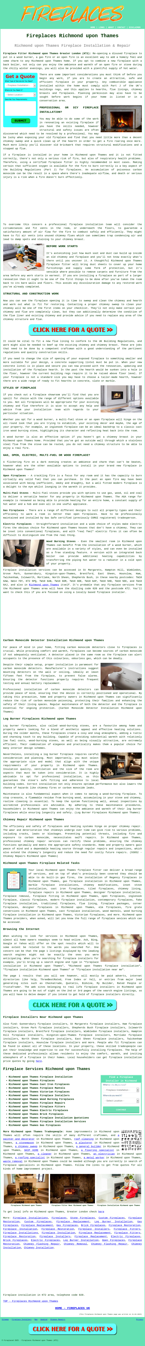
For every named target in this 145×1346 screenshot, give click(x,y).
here (39, 1061)
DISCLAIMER (134, 27)
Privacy (139, 1320)
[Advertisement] (72, 201)
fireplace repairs (41, 892)
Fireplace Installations (30, 1218)
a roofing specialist (30, 1157)
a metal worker (94, 1157)
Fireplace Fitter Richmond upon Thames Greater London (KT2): (47, 53)
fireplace (114, 584)
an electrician (104, 1154)
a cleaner (45, 1154)
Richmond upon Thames (44, 584)
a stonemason (25, 1142)
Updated (43, 1320)
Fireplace (10, 570)
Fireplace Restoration (124, 1225)
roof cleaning (84, 1139)
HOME (93, 27)
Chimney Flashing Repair (42, 1244)
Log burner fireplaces (19, 725)
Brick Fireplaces (93, 1225)
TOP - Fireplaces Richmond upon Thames (30, 1301)
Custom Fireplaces (112, 1218)
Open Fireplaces (113, 1240)
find (14, 1024)
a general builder (88, 1146)
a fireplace (32, 1057)
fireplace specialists (19, 1165)
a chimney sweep (26, 1146)
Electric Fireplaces (125, 1236)
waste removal (13, 1161)
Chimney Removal (75, 1244)
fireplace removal (16, 896)
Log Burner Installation (113, 1221)
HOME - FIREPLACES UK (72, 1308)
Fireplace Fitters (127, 1229)
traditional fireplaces (58, 903)
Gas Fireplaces (67, 1225)
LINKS (101, 27)
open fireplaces (113, 896)
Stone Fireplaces (82, 1218)
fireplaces (73, 169)
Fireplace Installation (20, 1229)
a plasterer (83, 1142)
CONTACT (121, 27)
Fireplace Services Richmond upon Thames (46, 1069)
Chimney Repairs (57, 1320)
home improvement (28, 1168)
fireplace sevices (114, 918)
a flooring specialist (97, 1150)
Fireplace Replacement (73, 1221)
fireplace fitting (46, 896)
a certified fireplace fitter (51, 162)
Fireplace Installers (94, 1229)
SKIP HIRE (31, 1150)
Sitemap (5, 1320)
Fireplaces (59, 1218)
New (36, 1320)
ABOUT (111, 27)
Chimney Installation (39, 1247)
